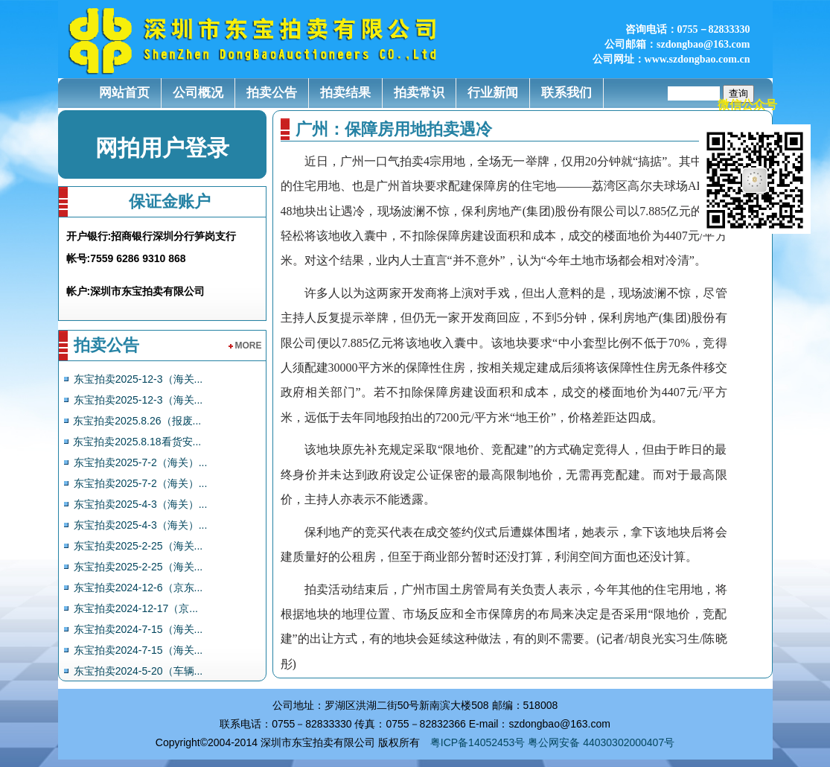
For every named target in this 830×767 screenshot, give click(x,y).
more (245, 345)
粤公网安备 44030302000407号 (601, 742)
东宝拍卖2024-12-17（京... (136, 608)
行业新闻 (492, 93)
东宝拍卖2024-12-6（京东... (138, 587)
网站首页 (124, 93)
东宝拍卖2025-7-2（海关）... (141, 462)
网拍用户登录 (162, 148)
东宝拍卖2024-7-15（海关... (138, 629)
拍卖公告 (271, 93)
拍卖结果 (345, 93)
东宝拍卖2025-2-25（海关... (138, 546)
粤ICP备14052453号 (478, 742)
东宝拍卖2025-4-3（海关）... (141, 504)
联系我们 (566, 93)
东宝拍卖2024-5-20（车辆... (138, 671)
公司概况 (198, 93)
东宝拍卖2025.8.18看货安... (137, 442)
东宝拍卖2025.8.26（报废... (137, 421)
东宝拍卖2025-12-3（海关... (138, 379)
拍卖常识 (419, 93)
